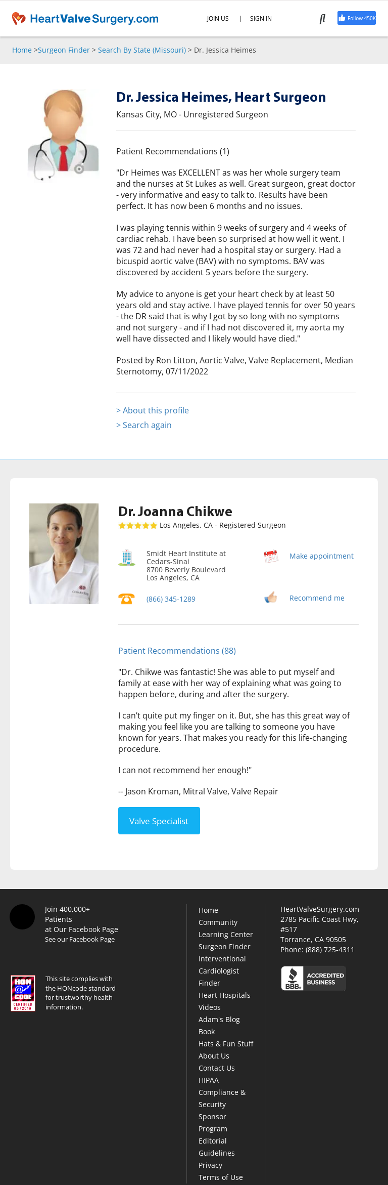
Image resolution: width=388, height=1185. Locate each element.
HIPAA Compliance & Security (222, 1092)
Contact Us (217, 1068)
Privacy (210, 1165)
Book (207, 1031)
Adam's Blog (219, 1019)
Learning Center (226, 934)
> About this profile (152, 410)
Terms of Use (221, 1177)
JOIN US (218, 19)
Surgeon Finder (64, 50)
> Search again (144, 425)
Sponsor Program (213, 1122)
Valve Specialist (158, 821)
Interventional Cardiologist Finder (222, 971)
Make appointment (321, 556)
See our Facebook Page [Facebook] (80, 939)
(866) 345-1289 (171, 599)
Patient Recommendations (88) (177, 650)
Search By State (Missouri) (142, 50)
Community (218, 922)
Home (22, 50)
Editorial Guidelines (217, 1147)
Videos (210, 1007)
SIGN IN (261, 19)
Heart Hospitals (225, 995)
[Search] (328, 18)
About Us (214, 1056)
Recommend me (317, 598)
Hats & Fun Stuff (226, 1043)
